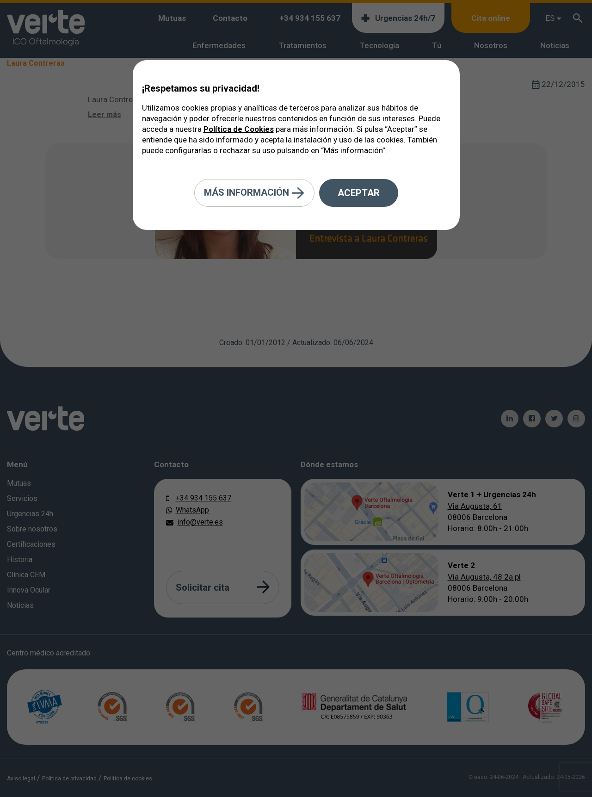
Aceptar (359, 192)
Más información (254, 193)
